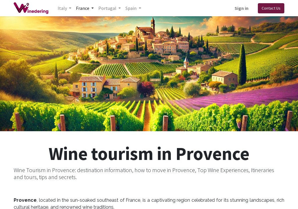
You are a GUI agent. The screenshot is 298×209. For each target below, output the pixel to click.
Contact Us (271, 8)
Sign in (242, 8)
